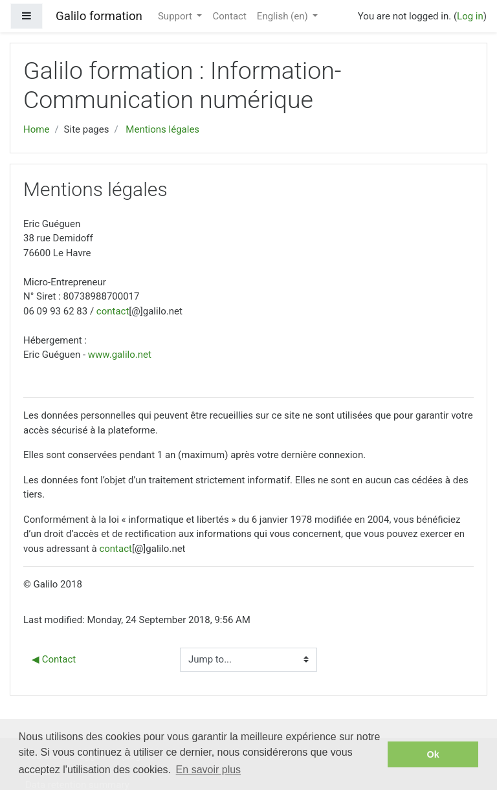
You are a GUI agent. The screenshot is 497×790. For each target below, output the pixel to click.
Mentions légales (162, 129)
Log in (470, 16)
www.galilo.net (119, 354)
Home (36, 129)
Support (176, 16)
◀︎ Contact (54, 659)
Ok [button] (433, 754)
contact (112, 311)
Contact (229, 16)
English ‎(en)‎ (284, 16)
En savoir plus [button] (208, 769)
